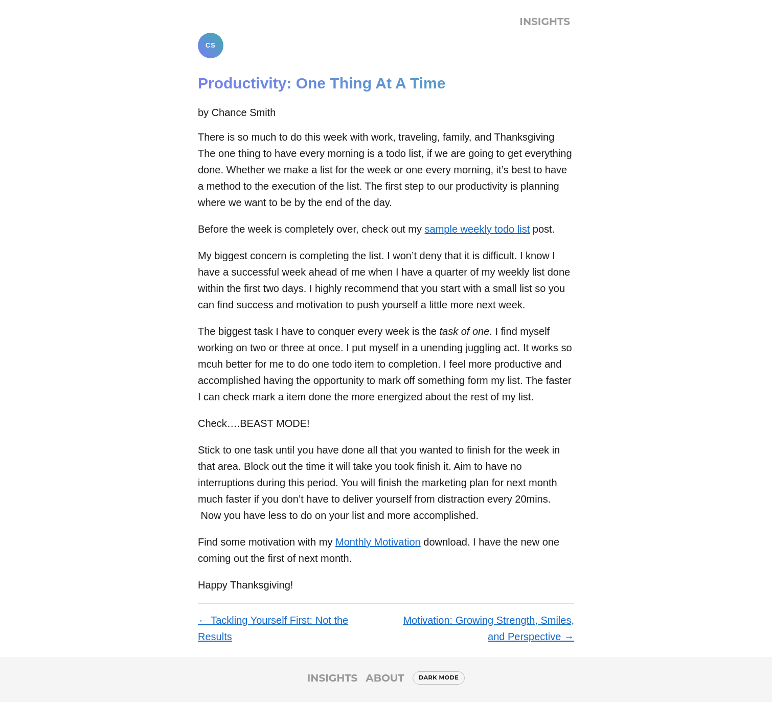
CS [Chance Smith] (211, 45)
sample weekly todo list (477, 229)
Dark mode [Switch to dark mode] (439, 677)
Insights (544, 21)
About (385, 678)
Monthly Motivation (378, 542)
